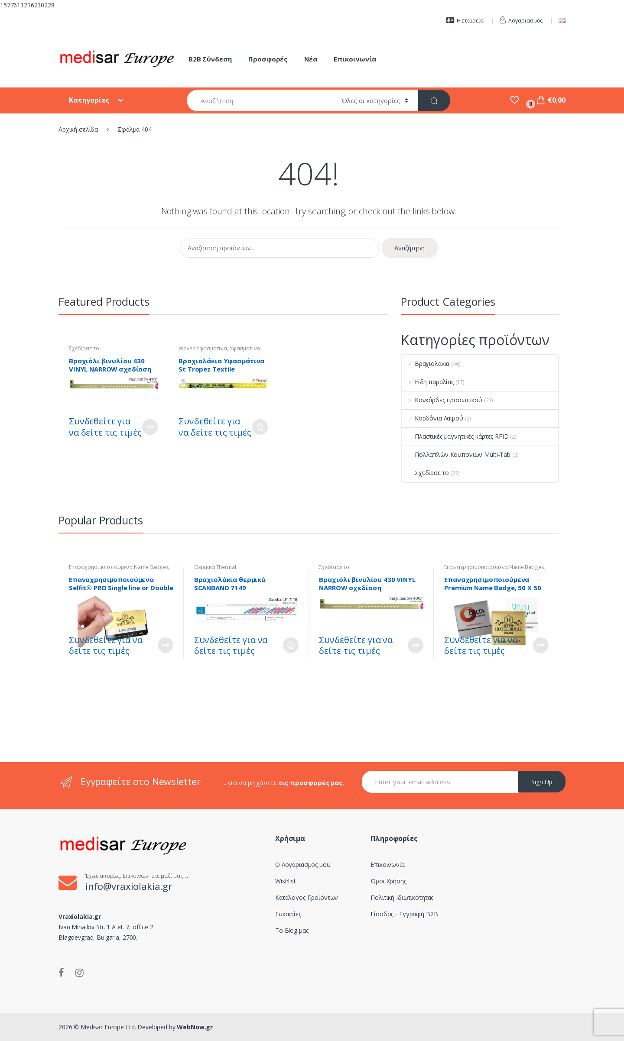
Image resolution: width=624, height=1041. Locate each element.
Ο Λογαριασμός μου (303, 864)
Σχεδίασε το (84, 348)
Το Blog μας (291, 930)
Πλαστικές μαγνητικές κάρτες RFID (455, 436)
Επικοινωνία (355, 59)
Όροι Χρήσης (388, 881)
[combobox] (259, 100)
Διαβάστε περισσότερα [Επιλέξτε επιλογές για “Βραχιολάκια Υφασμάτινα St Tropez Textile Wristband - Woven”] (260, 427)
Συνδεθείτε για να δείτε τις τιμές (105, 426)
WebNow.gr (194, 1027)
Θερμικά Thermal (215, 567)
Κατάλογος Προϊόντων (306, 897)
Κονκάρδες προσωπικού (442, 400)
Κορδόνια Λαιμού (432, 418)
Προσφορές (267, 59)
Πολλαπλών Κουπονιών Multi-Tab (456, 454)
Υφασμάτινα (245, 348)
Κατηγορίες (90, 100)
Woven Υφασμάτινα (203, 348)
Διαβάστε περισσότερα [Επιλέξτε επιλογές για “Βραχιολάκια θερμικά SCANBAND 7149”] (291, 645)
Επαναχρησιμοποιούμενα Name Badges (119, 567)
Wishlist (285, 881)
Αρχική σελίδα (78, 129)
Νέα (310, 59)
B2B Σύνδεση (209, 59)
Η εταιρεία (465, 20)
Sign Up (541, 782)
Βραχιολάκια (425, 363)
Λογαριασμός (521, 20)
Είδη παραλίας (428, 382)
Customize (150, 427)
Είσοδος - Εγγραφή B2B (404, 914)
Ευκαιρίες (288, 914)
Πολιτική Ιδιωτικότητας (401, 897)
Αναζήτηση (409, 248)
